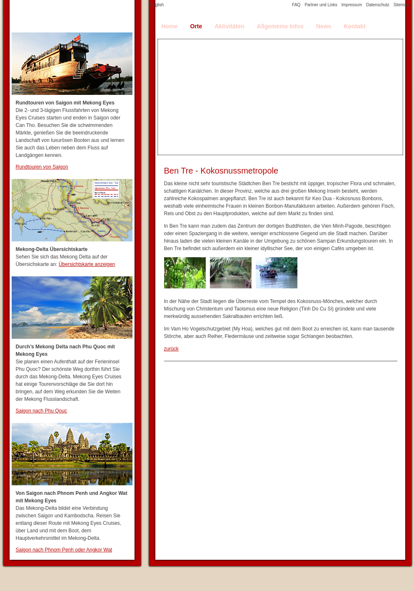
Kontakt (354, 26)
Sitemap (401, 4)
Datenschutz (377, 4)
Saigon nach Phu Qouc (41, 411)
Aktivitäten (229, 26)
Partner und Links (320, 4)
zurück (171, 349)
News (324, 26)
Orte (196, 26)
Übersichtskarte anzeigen (87, 264)
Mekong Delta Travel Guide (72, 16)
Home (170, 26)
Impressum (352, 4)
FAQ (296, 4)
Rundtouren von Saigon (42, 167)
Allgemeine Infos (280, 26)
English (157, 4)
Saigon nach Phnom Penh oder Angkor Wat (64, 550)
